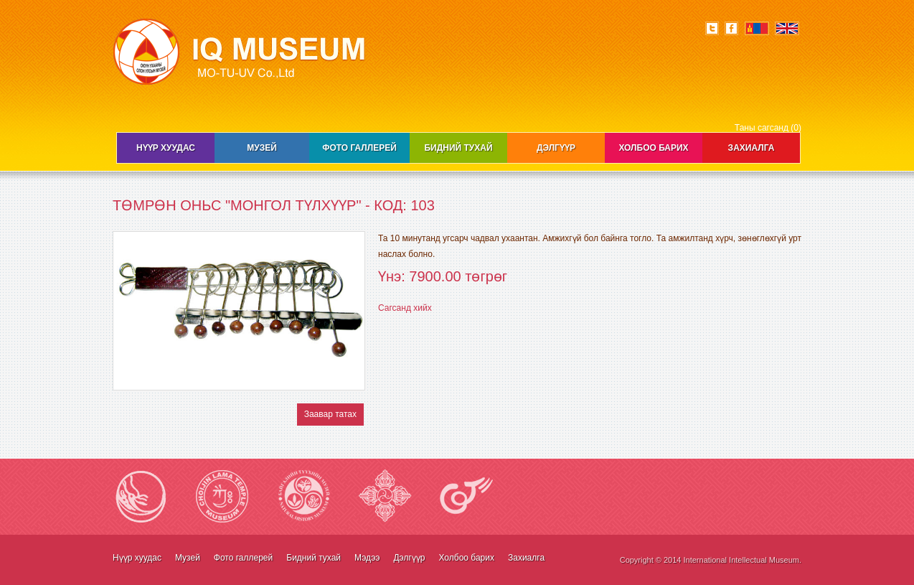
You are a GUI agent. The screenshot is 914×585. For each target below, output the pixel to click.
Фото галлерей (359, 148)
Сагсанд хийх (405, 308)
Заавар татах (330, 414)
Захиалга (751, 148)
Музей (262, 148)
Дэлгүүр (556, 148)
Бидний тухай (458, 148)
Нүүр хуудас (165, 148)
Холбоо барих (653, 148)
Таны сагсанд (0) (768, 128)
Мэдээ (367, 558)
